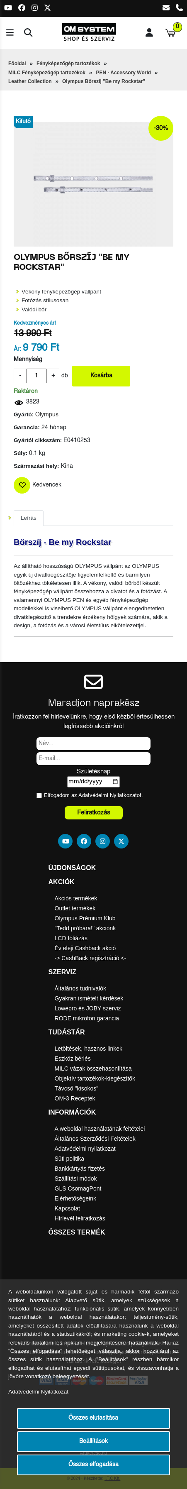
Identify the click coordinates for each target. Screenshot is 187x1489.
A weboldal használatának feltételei (100, 1128)
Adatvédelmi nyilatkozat (85, 1148)
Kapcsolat (67, 1208)
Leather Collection (30, 81)
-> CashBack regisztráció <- (90, 958)
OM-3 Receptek (75, 1098)
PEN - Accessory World (123, 73)
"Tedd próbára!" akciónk (85, 928)
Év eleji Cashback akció (85, 948)
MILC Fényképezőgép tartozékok (46, 73)
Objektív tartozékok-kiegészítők (95, 1078)
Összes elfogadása (93, 1464)
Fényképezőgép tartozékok (68, 63)
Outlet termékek (75, 908)
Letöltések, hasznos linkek (88, 1048)
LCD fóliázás (71, 938)
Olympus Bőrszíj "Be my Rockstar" (103, 81)
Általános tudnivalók (81, 988)
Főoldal (17, 63)
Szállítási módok (76, 1178)
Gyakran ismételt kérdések (89, 998)
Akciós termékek (76, 898)
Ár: (17, 349)
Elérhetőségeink (75, 1198)
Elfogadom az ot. (93, 795)
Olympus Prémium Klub (85, 918)
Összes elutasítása (93, 1418)
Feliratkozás (93, 812)
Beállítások (93, 1441)
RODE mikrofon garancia (87, 1018)
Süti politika (70, 1158)
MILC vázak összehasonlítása (93, 1068)
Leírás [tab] (28, 518)
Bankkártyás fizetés (80, 1168)
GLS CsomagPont (78, 1188)
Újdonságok (72, 867)
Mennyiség (28, 359)
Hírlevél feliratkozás (80, 1218)
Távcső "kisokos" (77, 1088)
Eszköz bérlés (73, 1058)
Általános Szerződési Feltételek (95, 1138)
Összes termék (77, 1232)
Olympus (46, 415)
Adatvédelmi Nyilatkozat (107, 795)
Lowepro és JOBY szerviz (88, 1008)
